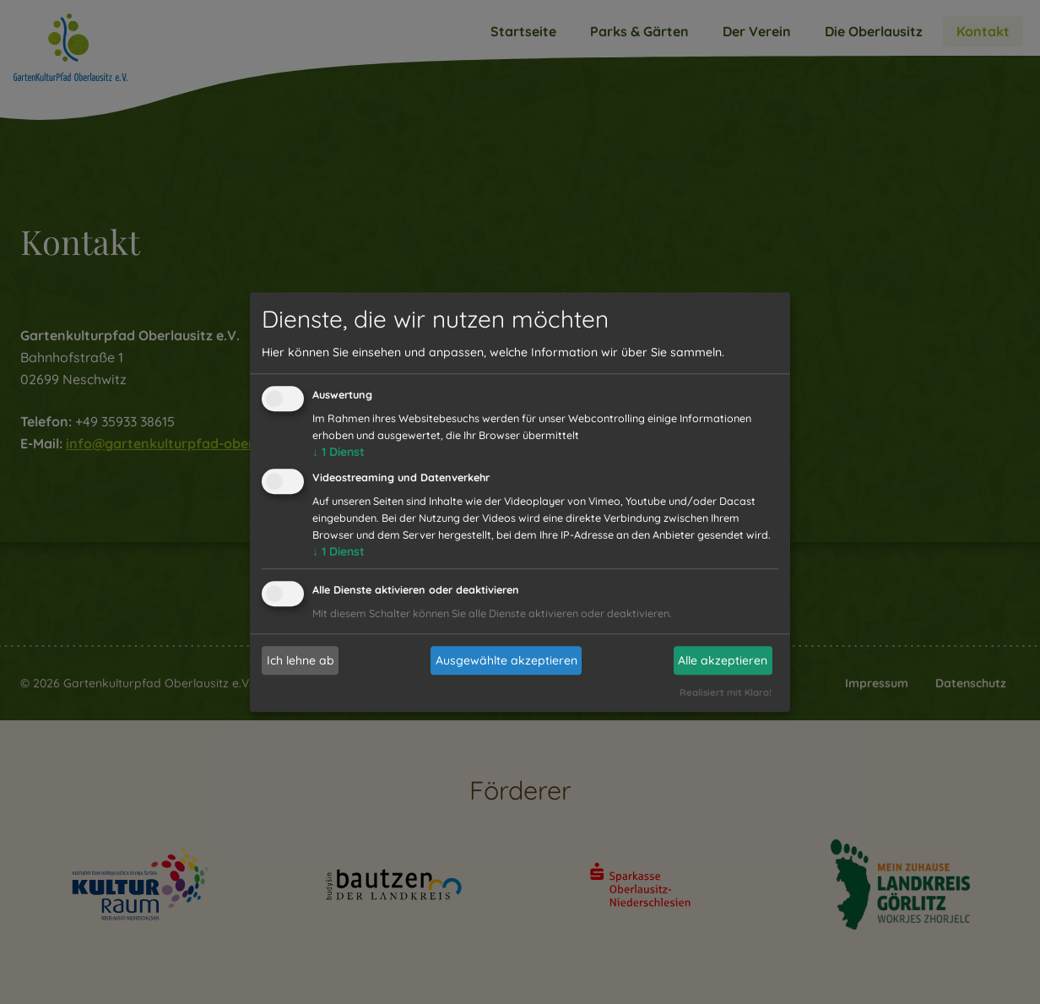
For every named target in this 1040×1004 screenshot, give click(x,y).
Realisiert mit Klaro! (726, 692)
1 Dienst (338, 452)
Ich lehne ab (300, 660)
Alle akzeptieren (722, 660)
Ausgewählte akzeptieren (506, 660)
